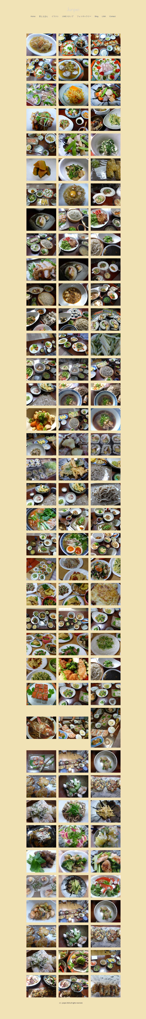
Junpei (73, 9)
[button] (43, 16)
